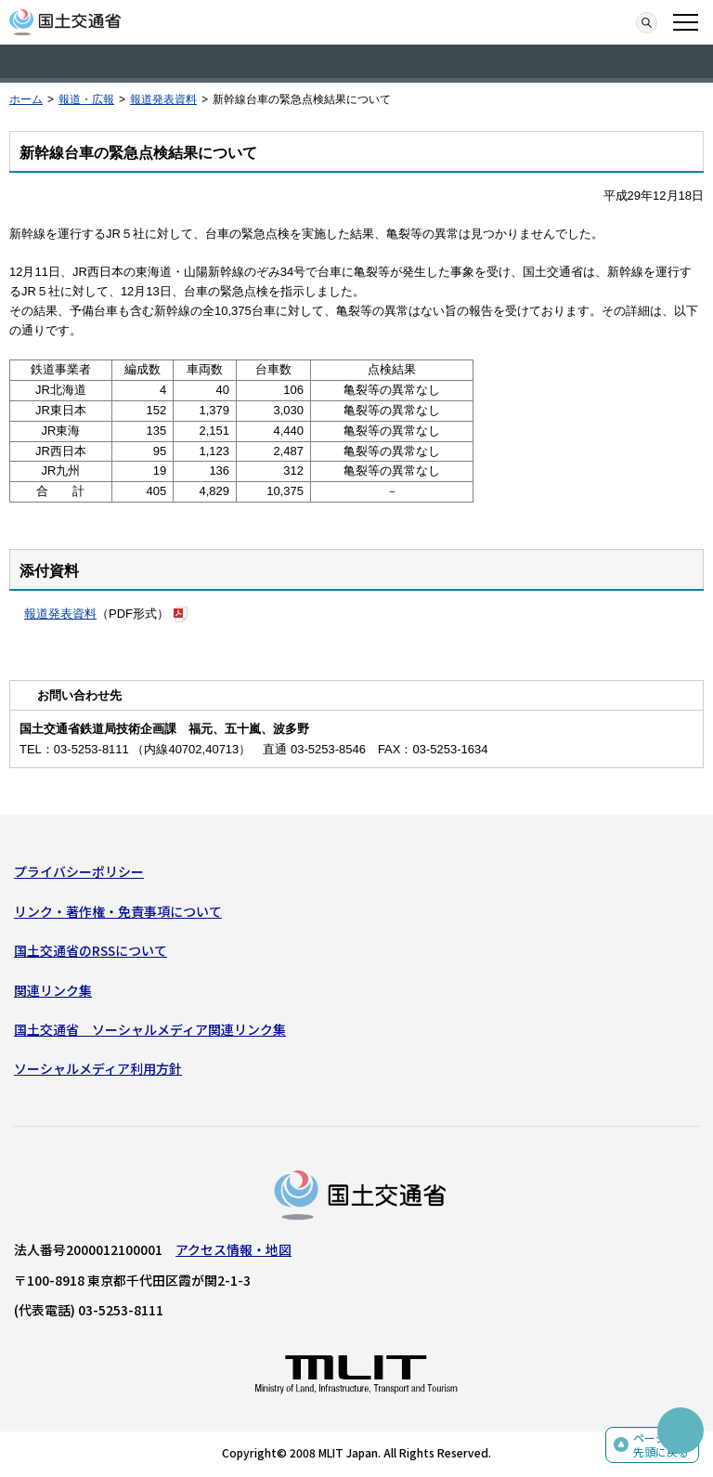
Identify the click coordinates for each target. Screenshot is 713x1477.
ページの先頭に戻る (661, 1445)
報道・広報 (86, 99)
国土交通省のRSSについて (90, 950)
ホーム (26, 99)
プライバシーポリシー (79, 871)
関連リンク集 (53, 990)
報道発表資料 (163, 99)
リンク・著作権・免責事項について (118, 911)
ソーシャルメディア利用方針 (98, 1068)
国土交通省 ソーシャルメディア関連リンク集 (150, 1029)
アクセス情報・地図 (233, 1249)
